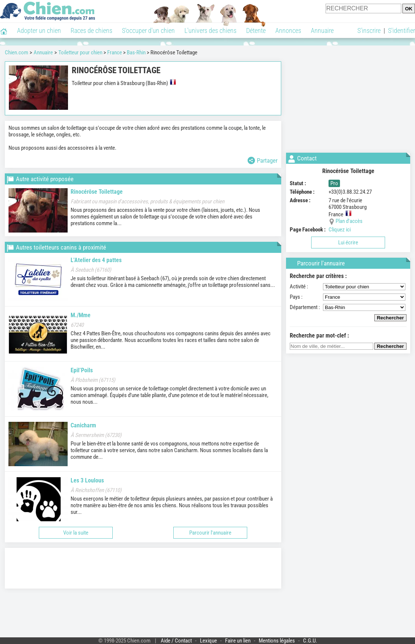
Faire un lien (238, 640)
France (114, 52)
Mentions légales (277, 640)
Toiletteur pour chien (80, 52)
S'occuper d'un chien (148, 30)
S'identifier (401, 30)
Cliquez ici (340, 229)
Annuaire (322, 30)
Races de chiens (91, 30)
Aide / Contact (176, 640)
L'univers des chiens (210, 30)
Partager (263, 160)
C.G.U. (310, 640)
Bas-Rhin (136, 52)
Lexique (208, 640)
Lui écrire (348, 242)
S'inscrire (369, 30)
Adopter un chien (39, 30)
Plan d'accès (349, 221)
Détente (256, 30)
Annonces (288, 30)
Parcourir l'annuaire (210, 532)
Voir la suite (75, 532)
